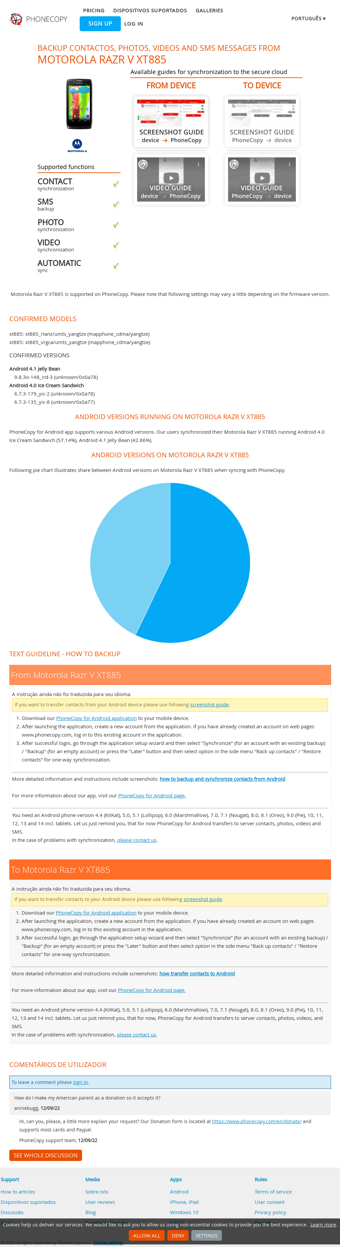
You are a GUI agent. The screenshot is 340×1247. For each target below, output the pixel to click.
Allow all (146, 1235)
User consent (270, 1202)
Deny (178, 1235)
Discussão (12, 1212)
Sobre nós (96, 1191)
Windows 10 (184, 1212)
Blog (90, 1212)
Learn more (323, 1225)
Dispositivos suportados (150, 10)
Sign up (100, 23)
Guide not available (171, 179)
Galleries (209, 10)
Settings (206, 1235)
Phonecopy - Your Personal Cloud (39, 19)
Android (179, 1191)
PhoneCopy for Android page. (152, 795)
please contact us (136, 840)
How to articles (18, 1191)
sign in (80, 1082)
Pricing (93, 10)
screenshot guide (209, 705)
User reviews (100, 1202)
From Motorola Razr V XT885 (171, 121)
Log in (133, 23)
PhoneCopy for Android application (96, 718)
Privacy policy (270, 1212)
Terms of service (273, 1191)
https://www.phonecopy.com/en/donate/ (256, 1121)
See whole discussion (46, 1155)
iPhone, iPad (184, 1202)
